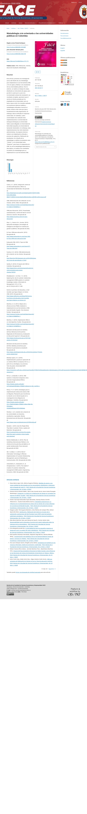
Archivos (13, 23)
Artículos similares (13, 480)
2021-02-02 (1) (39, 88)
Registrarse (74, 2)
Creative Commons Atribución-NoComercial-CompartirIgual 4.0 (45, 124)
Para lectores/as (64, 33)
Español (63, 50)
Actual (7, 23)
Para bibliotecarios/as (66, 38)
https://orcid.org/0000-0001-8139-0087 (16, 47)
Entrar (80, 2)
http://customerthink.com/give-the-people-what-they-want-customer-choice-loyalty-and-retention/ (19, 434)
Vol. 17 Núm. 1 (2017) (23, 28)
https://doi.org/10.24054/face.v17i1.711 (18, 61)
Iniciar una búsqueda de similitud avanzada (28, 572)
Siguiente (51, 569)
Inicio (8, 28)
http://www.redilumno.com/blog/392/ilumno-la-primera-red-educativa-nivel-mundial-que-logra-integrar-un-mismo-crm (19, 298)
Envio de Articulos (30, 23)
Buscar (79, 22)
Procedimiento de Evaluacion (47, 23)
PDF (38, 72)
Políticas (61, 23)
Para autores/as (64, 36)
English (63, 48)
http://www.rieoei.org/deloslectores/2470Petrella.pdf (21, 422)
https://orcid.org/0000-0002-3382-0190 (16, 54)
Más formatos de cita (41, 147)
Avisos (20, 23)
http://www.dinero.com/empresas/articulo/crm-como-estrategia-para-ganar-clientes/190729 (20, 270)
